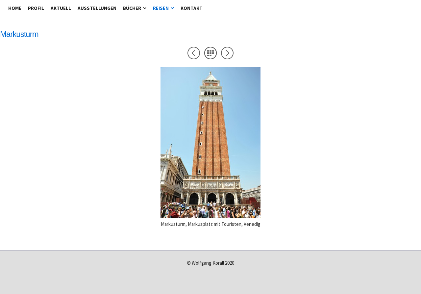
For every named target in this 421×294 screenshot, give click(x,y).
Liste (210, 53)
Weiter (227, 53)
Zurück (193, 53)
